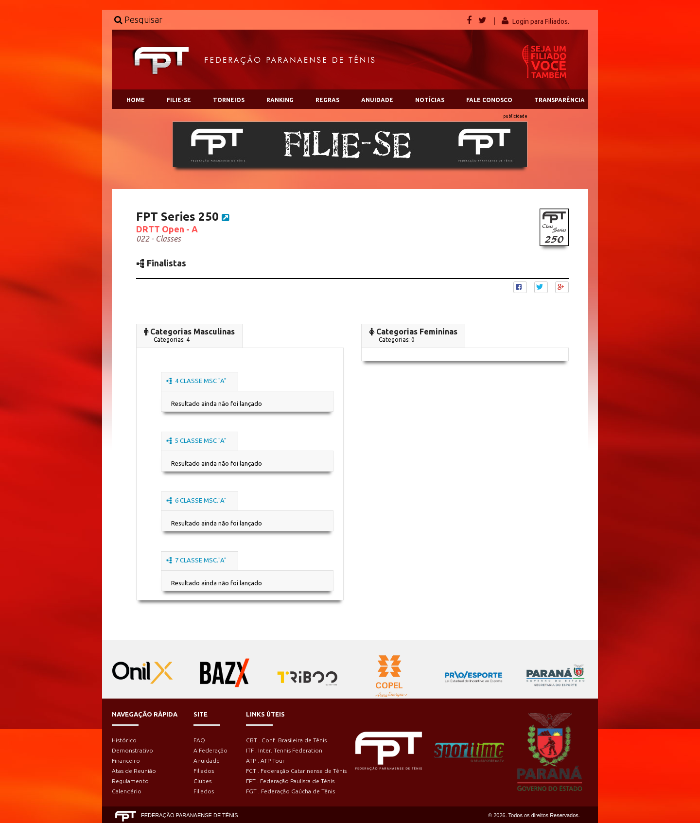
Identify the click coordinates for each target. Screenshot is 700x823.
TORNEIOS (229, 100)
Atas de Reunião (134, 771)
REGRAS (327, 100)
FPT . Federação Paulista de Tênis (290, 781)
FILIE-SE (179, 100)
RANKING (280, 100)
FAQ (199, 740)
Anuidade (206, 760)
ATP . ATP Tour (265, 760)
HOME (135, 100)
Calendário (126, 791)
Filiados (203, 771)
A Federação (210, 750)
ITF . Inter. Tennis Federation (284, 750)
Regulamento (130, 781)
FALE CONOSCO (489, 100)
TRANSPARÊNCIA (559, 100)
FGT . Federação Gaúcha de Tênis (290, 791)
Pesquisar (138, 19)
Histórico (124, 740)
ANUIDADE (377, 100)
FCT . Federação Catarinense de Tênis (296, 771)
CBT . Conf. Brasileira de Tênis (286, 740)
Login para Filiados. (540, 21)
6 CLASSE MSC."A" (196, 500)
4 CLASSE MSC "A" (196, 380)
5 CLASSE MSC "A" (196, 440)
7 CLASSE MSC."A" (196, 560)
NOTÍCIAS (429, 100)
